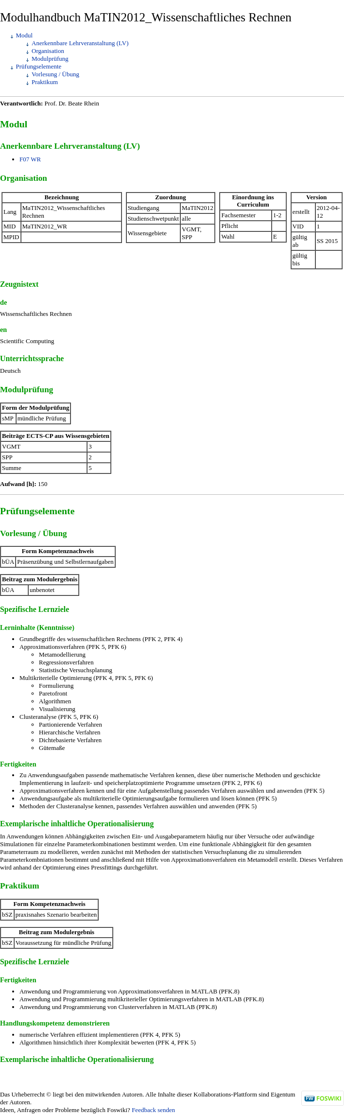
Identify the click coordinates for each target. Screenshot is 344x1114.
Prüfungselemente (39, 66)
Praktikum (45, 82)
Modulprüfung (50, 58)
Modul (24, 35)
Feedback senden (153, 1110)
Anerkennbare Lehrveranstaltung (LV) (80, 43)
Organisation (48, 50)
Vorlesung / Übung (55, 74)
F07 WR (30, 159)
